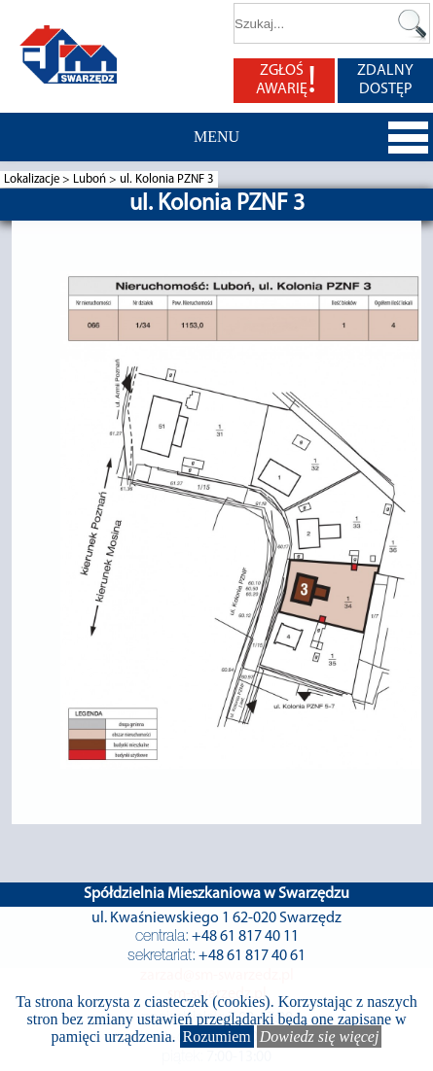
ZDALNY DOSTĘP (385, 80)
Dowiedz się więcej (319, 1036)
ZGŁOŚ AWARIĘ (286, 80)
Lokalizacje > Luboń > (62, 179)
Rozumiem (217, 1036)
